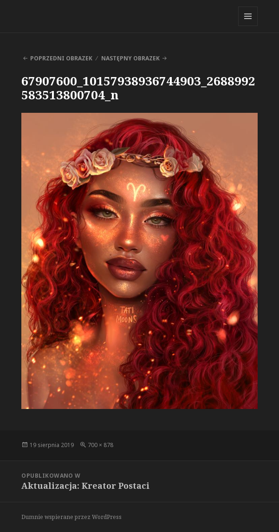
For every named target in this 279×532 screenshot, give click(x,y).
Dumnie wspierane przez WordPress (71, 517)
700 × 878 (100, 445)
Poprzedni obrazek (61, 58)
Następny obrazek (130, 58)
